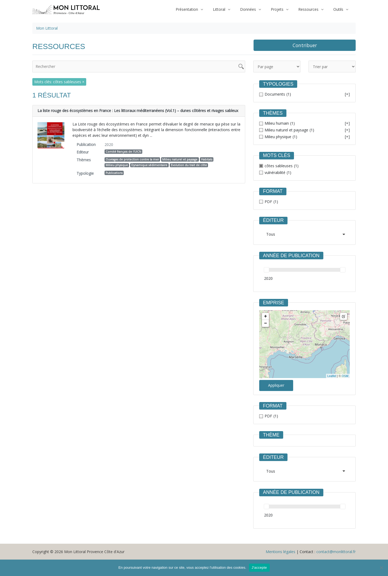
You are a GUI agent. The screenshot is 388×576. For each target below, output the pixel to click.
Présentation (200, 9)
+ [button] (265, 316)
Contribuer (305, 45)
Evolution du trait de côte (189, 165)
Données (256, 9)
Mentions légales (280, 551)
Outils (339, 9)
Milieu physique (117, 165)
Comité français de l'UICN (123, 151)
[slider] (266, 270)
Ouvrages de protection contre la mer (132, 159)
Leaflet (331, 376)
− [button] (265, 323)
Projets (283, 9)
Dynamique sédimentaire (149, 165)
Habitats (206, 159)
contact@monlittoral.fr (336, 551)
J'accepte (259, 567)
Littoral (230, 9)
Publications (114, 173)
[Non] (381, 567)
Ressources (312, 9)
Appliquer (276, 385)
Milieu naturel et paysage (180, 159)
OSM (345, 376)
